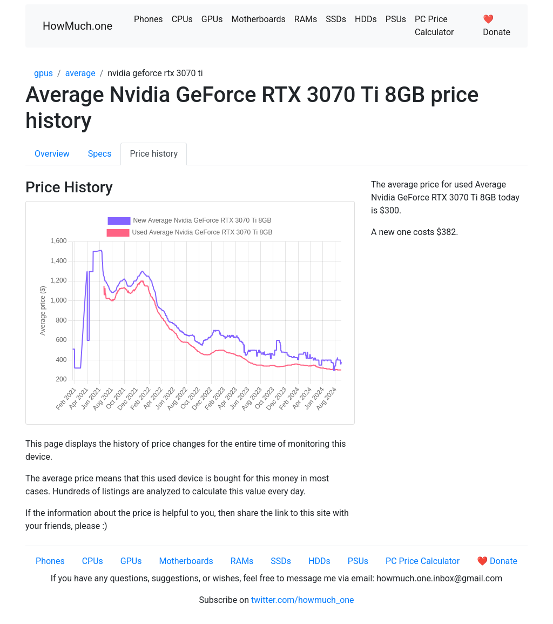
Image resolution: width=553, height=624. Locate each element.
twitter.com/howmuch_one (302, 600)
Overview (52, 154)
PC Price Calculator (434, 25)
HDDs (366, 19)
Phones (148, 19)
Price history (154, 154)
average (80, 73)
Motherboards (258, 19)
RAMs (306, 19)
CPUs (182, 19)
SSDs (336, 19)
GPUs (212, 19)
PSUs (396, 19)
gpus (43, 73)
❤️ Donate (496, 25)
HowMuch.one (77, 25)
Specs (100, 154)
